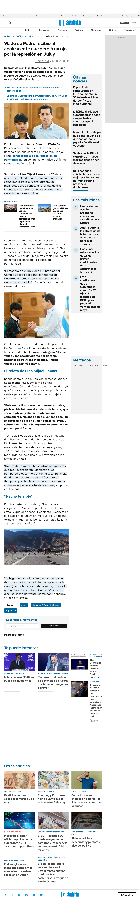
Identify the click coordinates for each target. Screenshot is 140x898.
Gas (109, 16)
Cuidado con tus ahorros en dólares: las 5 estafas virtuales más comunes (86, 800)
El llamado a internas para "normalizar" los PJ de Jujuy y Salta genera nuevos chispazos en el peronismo (37, 97)
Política (79, 30)
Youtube (33, 895)
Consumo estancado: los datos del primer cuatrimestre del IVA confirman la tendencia (89, 260)
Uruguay (129, 30)
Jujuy (30, 36)
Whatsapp (41, 895)
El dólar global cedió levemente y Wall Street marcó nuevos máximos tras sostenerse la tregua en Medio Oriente (53, 872)
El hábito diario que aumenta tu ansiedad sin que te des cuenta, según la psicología (86, 118)
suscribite (124, 22)
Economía (44, 30)
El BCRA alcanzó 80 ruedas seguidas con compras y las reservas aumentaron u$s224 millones (52, 843)
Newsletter (127, 894)
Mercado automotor (125, 16)
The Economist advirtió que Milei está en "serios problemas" (96, 668)
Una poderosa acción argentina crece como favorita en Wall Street (90, 214)
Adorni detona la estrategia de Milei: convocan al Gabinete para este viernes (90, 236)
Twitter (5, 895)
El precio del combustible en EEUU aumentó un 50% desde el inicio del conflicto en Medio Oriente (85, 96)
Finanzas (62, 30)
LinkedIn (26, 895)
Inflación (74, 16)
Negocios (96, 30)
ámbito (7, 36)
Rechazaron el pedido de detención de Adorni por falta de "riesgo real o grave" (53, 682)
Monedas (77, 365)
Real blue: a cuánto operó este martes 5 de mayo (19, 798)
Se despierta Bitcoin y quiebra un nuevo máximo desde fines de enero (86, 158)
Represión (10, 610)
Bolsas (84, 365)
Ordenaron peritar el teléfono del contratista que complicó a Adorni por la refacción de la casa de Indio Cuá (96, 701)
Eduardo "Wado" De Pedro (46, 605)
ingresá (134, 22)
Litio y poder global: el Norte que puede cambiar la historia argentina (60, 212)
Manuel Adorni (41, 16)
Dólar (28, 30)
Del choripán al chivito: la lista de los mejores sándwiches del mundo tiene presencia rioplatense (86, 179)
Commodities (94, 365)
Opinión (113, 30)
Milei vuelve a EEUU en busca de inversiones (19, 678)
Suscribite (54, 626)
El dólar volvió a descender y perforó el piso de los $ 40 (86, 842)
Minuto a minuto (14, 831)
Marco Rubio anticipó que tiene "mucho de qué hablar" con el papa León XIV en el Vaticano (87, 139)
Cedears (103, 365)
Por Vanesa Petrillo (94, 721)
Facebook (12, 895)
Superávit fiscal (58, 16)
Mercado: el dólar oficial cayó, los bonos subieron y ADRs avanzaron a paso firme (19, 841)
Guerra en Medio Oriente (93, 16)
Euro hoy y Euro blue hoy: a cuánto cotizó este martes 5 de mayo (52, 798)
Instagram (19, 895)
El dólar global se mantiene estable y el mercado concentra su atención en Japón (18, 869)
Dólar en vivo (24, 16)
